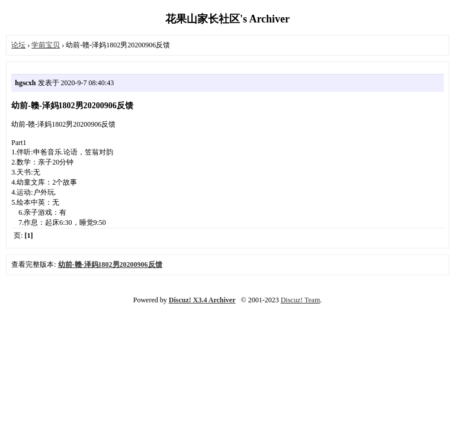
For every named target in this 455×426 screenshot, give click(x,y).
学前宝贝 (45, 45)
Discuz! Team (301, 300)
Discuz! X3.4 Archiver (202, 300)
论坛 (18, 45)
